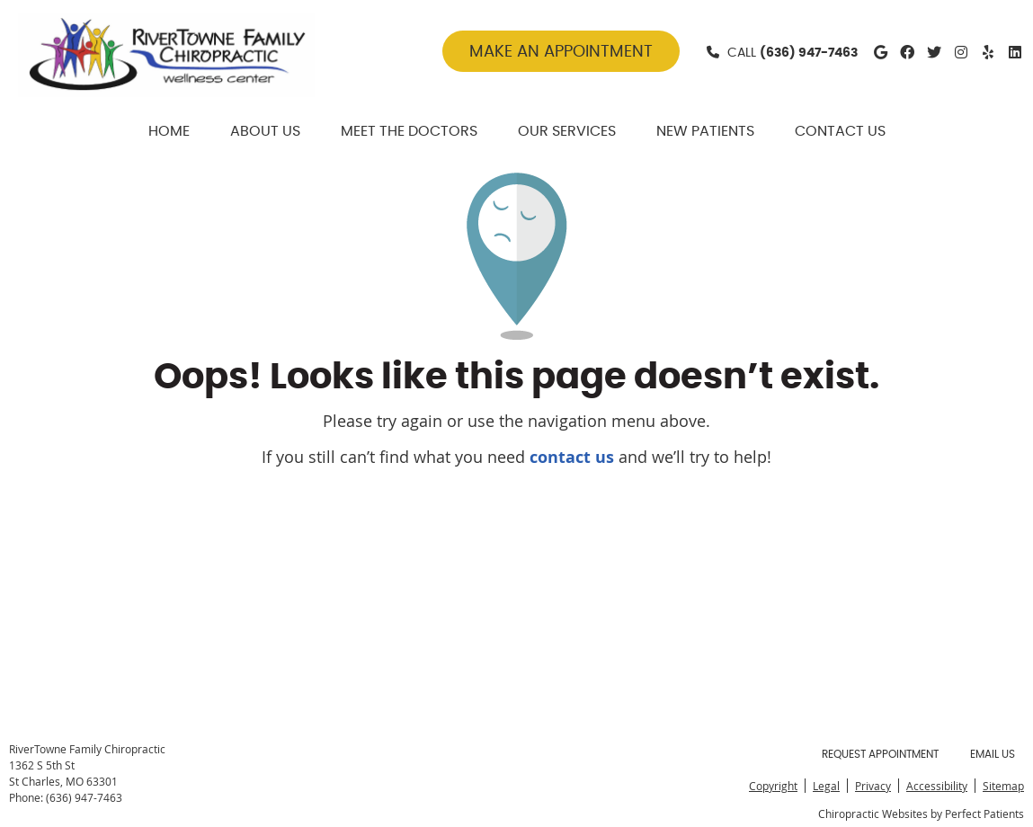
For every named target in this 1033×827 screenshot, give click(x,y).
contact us (572, 457)
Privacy (873, 785)
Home (169, 131)
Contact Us (840, 131)
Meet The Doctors (409, 131)
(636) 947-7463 (809, 53)
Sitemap (1003, 785)
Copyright (773, 785)
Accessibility (936, 785)
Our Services (567, 131)
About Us (265, 131)
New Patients (705, 131)
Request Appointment (880, 754)
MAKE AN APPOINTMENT (561, 52)
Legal (826, 785)
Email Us (992, 754)
